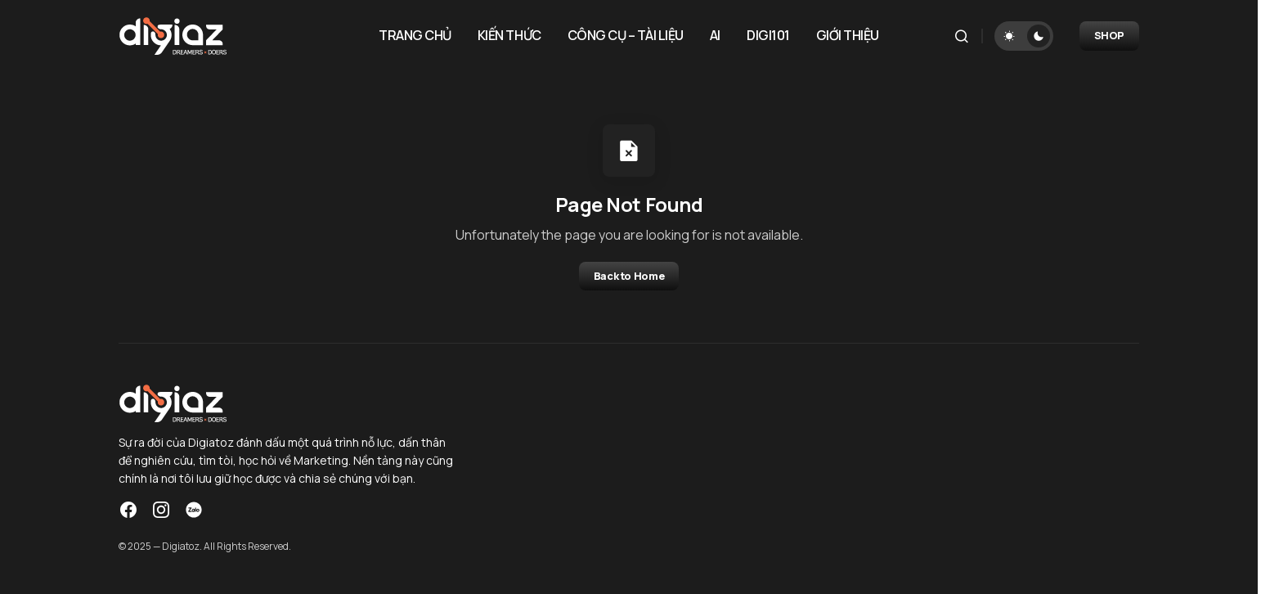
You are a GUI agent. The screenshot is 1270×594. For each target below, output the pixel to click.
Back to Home (629, 275)
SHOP (1109, 35)
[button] (961, 36)
